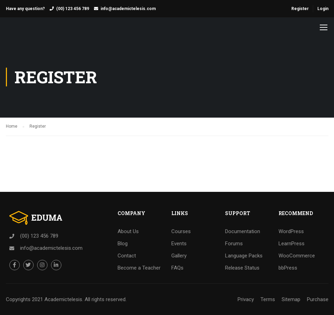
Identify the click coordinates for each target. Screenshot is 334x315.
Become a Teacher (139, 268)
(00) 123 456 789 (72, 8)
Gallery (179, 256)
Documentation (242, 231)
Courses (181, 231)
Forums (234, 243)
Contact (127, 256)
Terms (267, 299)
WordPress (291, 231)
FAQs (177, 268)
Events (179, 243)
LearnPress (292, 243)
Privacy (246, 299)
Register (300, 8)
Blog (123, 243)
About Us (128, 231)
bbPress (288, 268)
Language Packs (244, 256)
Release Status (242, 268)
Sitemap (291, 299)
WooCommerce (297, 256)
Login (322, 8)
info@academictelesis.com (128, 8)
